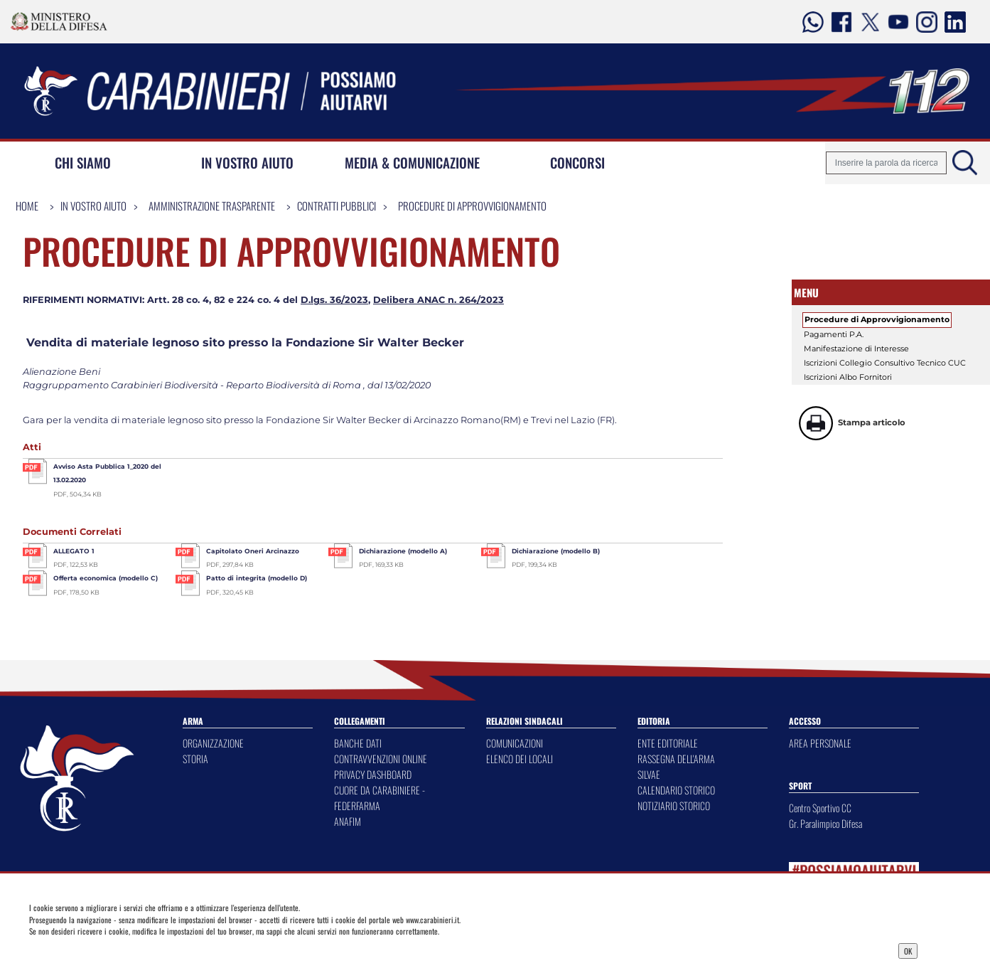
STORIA (195, 758)
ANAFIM (347, 821)
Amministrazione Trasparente (212, 205)
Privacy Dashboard (129, 950)
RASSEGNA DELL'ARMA (676, 758)
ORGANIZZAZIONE (213, 742)
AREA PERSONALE (820, 742)
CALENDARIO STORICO (676, 789)
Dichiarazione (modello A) (403, 551)
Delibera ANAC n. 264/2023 (438, 299)
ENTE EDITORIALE (667, 742)
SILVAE (648, 774)
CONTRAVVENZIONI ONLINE (380, 758)
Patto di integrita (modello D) (256, 578)
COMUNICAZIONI (514, 742)
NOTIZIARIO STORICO (673, 805)
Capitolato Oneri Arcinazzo (252, 551)
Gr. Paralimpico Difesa (825, 823)
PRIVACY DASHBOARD (372, 774)
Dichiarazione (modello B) (556, 551)
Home (27, 205)
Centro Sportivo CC (820, 807)
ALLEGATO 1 (74, 551)
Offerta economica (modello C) (105, 578)
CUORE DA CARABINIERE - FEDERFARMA (379, 797)
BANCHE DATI (358, 742)
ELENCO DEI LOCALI (519, 758)
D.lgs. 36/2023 (334, 299)
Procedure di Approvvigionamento (472, 205)
